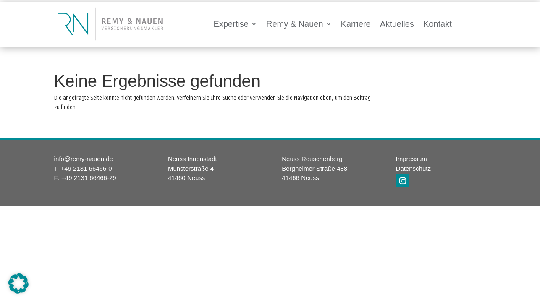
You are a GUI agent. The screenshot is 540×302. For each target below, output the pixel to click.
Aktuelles (397, 24)
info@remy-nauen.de (83, 158)
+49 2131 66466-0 (86, 168)
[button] (18, 283)
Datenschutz (413, 168)
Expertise (231, 24)
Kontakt (437, 24)
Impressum (411, 158)
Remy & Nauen (294, 24)
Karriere (356, 24)
